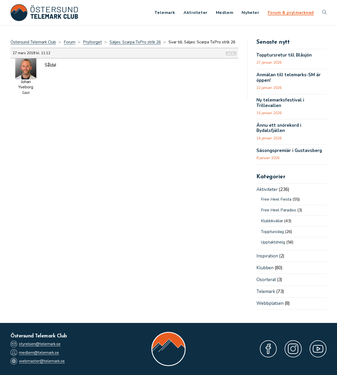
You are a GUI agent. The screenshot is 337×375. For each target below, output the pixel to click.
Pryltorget (92, 42)
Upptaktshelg (273, 242)
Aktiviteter (267, 189)
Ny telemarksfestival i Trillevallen (280, 103)
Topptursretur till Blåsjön (284, 55)
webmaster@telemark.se (38, 361)
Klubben (265, 268)
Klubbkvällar (272, 221)
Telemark (265, 291)
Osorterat (266, 280)
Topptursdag (272, 231)
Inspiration (267, 256)
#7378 (231, 52)
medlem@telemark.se (35, 352)
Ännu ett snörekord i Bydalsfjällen (278, 128)
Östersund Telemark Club (33, 42)
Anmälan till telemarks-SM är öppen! (288, 77)
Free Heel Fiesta (276, 199)
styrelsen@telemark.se (36, 344)
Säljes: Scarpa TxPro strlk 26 (135, 42)
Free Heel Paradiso (278, 210)
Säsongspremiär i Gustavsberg (289, 150)
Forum (69, 42)
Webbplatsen (270, 303)
